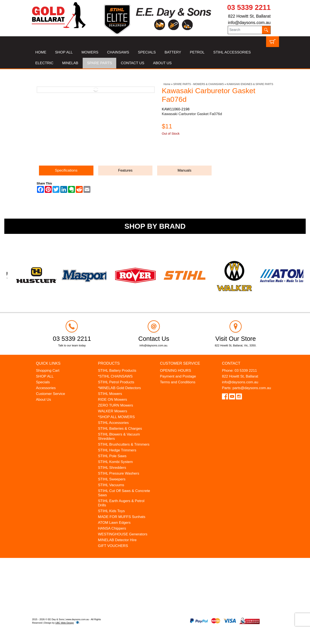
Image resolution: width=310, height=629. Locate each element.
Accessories (46, 388)
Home (166, 84)
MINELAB (70, 63)
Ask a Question (182, 153)
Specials (43, 382)
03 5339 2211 (249, 7)
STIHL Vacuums (111, 485)
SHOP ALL (64, 52)
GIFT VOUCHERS (113, 546)
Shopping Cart (47, 371)
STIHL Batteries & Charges (120, 428)
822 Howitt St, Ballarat (249, 16)
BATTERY (172, 52)
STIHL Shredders (112, 468)
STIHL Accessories (113, 423)
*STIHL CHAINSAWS (115, 376)
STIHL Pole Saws (112, 456)
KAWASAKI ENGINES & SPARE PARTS (250, 84)
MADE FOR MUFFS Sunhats (121, 517)
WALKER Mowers (112, 411)
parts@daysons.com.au (251, 388)
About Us (43, 400)
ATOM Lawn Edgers (114, 523)
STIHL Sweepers (112, 479)
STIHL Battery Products (117, 371)
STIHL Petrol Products (116, 382)
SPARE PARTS (99, 63)
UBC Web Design (64, 622)
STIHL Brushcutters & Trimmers (123, 444)
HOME (40, 52)
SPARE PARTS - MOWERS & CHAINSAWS (198, 84)
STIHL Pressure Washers (118, 473)
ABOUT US (162, 63)
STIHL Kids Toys (111, 511)
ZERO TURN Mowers (115, 405)
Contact (231, 363)
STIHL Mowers (110, 394)
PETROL (197, 52)
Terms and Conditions (177, 382)
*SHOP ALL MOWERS (116, 417)
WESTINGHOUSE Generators (122, 534)
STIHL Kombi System (115, 462)
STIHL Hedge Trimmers (117, 450)
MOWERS (89, 52)
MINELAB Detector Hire (117, 540)
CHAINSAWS (118, 52)
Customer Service (50, 394)
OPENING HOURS (175, 371)
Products (109, 363)
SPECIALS (147, 52)
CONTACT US (132, 63)
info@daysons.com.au (249, 22)
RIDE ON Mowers (112, 400)
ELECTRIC (44, 63)
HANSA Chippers (112, 528)
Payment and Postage (178, 376)
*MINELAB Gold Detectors (119, 388)
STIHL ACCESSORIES (232, 52)
